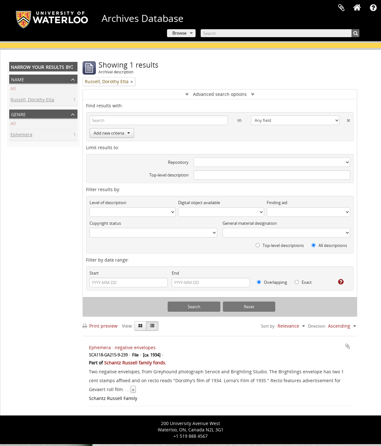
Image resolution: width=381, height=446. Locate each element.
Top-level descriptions (280, 245)
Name (17, 79)
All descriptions (329, 245)
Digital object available (199, 202)
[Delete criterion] (345, 119)
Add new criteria (112, 133)
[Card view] (140, 326)
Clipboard (341, 8)
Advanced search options (220, 94)
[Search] (280, 33)
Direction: (317, 326)
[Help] (338, 282)
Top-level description (169, 175)
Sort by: (268, 326)
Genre (18, 114)
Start (94, 273)
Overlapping (272, 282)
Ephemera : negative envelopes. (123, 347)
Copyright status (105, 223)
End (175, 273)
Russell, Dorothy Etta (32, 100)
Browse (179, 33)
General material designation (250, 223)
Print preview (100, 326)
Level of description (108, 202)
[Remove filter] (131, 81)
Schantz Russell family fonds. (135, 363)
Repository (178, 162)
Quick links (373, 8)
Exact (303, 282)
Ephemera (21, 135)
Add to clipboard (347, 346)
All (13, 89)
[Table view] (152, 326)
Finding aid (277, 202)
